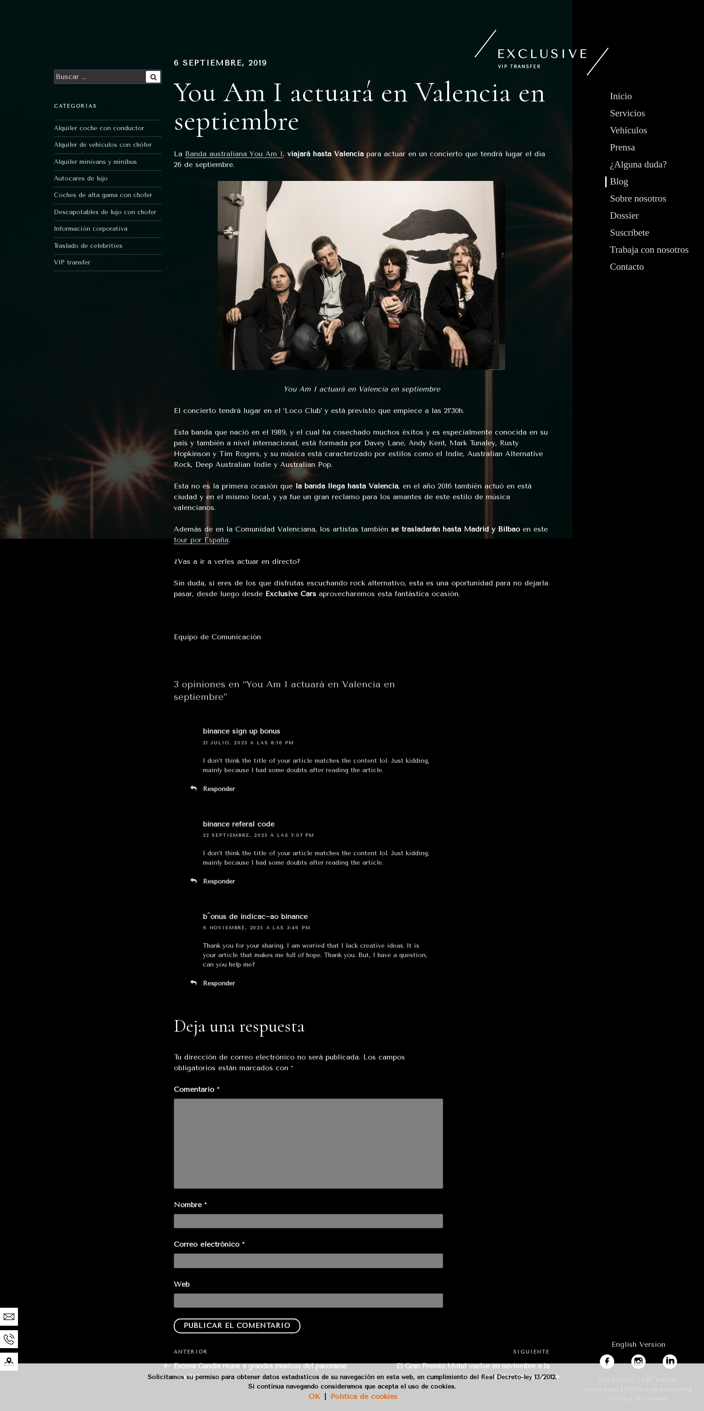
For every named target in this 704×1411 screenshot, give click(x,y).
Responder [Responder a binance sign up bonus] (219, 789)
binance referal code (238, 824)
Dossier (624, 215)
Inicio (621, 96)
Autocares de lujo (81, 178)
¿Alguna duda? (638, 164)
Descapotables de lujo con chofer (105, 212)
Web (181, 1284)
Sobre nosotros (638, 198)
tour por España (201, 540)
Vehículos (628, 130)
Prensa (622, 147)
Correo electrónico (209, 1244)
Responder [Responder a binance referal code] (219, 881)
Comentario (196, 1089)
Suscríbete (629, 232)
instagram (648, 1359)
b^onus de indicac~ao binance (255, 916)
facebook (615, 1359)
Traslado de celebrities (88, 246)
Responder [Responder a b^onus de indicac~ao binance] (219, 983)
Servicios (627, 113)
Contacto (627, 266)
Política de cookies (363, 1396)
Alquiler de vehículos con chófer (103, 145)
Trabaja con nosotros (649, 249)
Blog (619, 181)
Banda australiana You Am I (234, 153)
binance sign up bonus (241, 731)
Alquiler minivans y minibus (95, 162)
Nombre (190, 1204)
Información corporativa (91, 229)
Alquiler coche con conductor (99, 128)
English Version (638, 1344)
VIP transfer (72, 262)
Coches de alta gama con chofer (103, 195)
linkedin (676, 1359)
